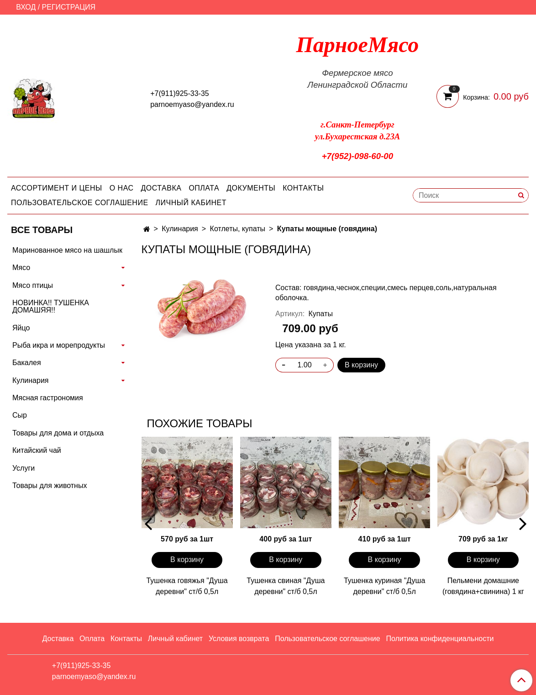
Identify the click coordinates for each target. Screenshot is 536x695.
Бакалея (26, 362)
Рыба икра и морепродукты (58, 345)
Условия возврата (239, 638)
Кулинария (180, 229)
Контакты (303, 188)
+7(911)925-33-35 (179, 93)
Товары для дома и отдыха (58, 433)
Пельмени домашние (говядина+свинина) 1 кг (483, 586)
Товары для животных (49, 485)
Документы (250, 188)
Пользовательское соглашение (79, 203)
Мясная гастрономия (47, 398)
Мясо (21, 267)
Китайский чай (36, 450)
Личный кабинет (191, 203)
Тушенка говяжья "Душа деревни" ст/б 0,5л (186, 586)
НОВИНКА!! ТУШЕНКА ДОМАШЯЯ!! (50, 306)
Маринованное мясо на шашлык (67, 250)
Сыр (19, 415)
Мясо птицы (32, 285)
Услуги (23, 468)
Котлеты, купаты (237, 229)
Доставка (161, 188)
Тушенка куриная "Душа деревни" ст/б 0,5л (384, 586)
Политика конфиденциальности (440, 638)
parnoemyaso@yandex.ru (192, 104)
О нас (122, 188)
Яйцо (21, 328)
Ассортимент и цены (56, 188)
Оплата (204, 188)
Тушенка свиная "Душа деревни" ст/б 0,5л (286, 586)
